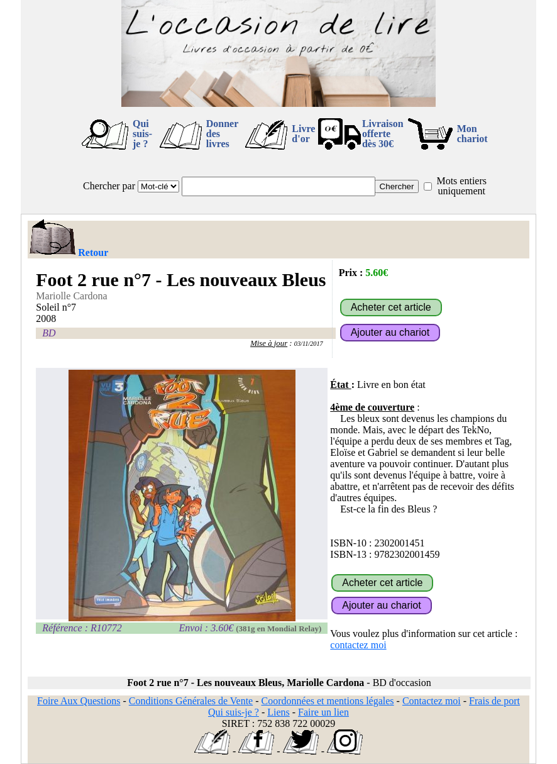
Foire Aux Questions (78, 700)
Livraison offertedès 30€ (383, 133)
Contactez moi (431, 700)
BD (48, 333)
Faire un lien (323, 712)
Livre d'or (303, 133)
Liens (278, 712)
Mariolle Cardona (71, 296)
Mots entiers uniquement (461, 185)
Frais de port (494, 700)
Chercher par (109, 185)
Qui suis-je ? (142, 133)
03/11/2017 (308, 343)
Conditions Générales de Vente (191, 700)
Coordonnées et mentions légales (328, 700)
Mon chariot (472, 133)
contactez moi (358, 644)
